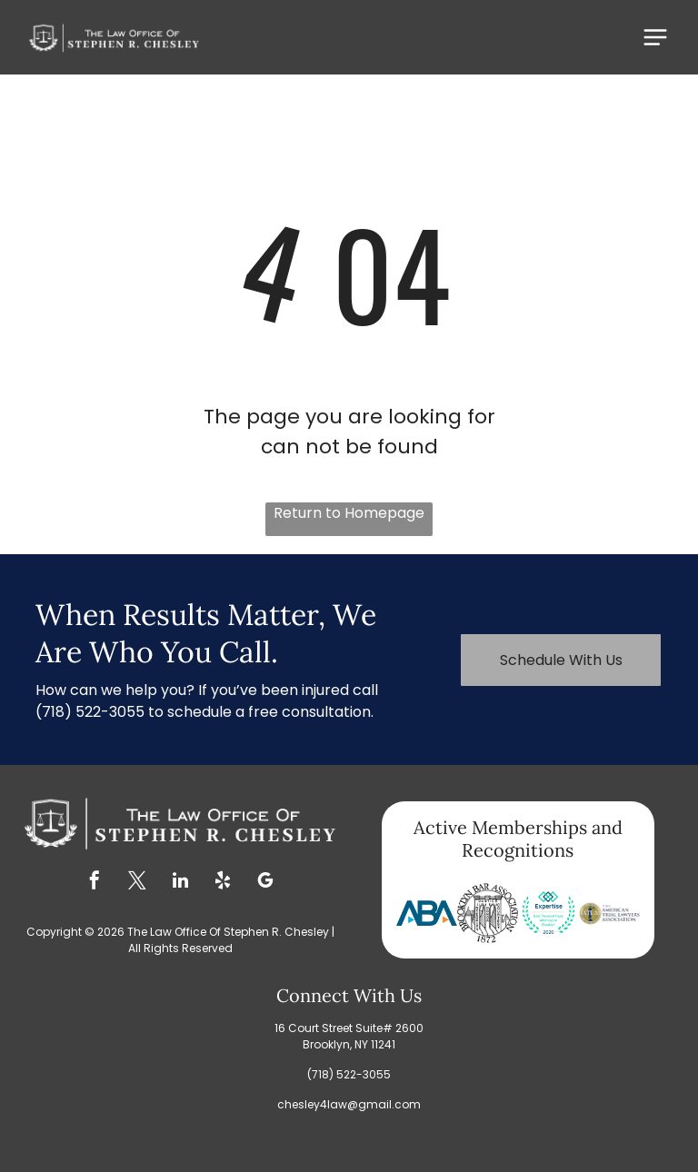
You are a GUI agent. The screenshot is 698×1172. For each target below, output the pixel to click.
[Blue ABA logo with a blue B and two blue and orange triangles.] (426, 913)
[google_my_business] (265, 883)
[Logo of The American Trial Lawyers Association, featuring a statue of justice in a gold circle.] (609, 913)
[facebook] (94, 883)
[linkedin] (180, 883)
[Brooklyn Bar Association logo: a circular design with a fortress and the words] (487, 913)
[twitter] (137, 883)
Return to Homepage (349, 512)
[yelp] (222, 883)
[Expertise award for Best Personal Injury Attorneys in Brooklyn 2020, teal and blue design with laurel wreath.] (548, 913)
